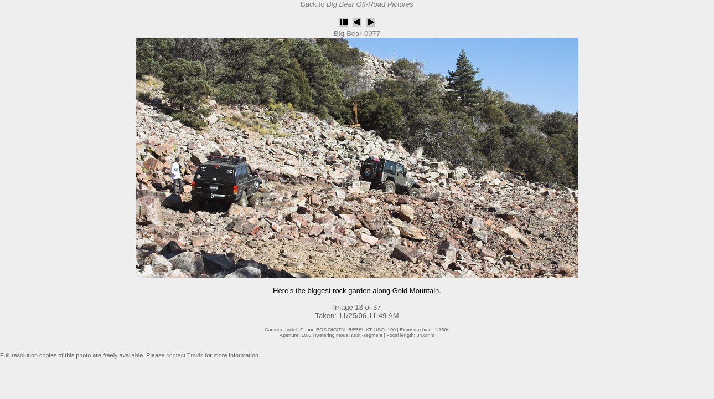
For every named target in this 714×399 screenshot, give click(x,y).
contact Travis (184, 355)
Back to (357, 4)
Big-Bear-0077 (357, 33)
